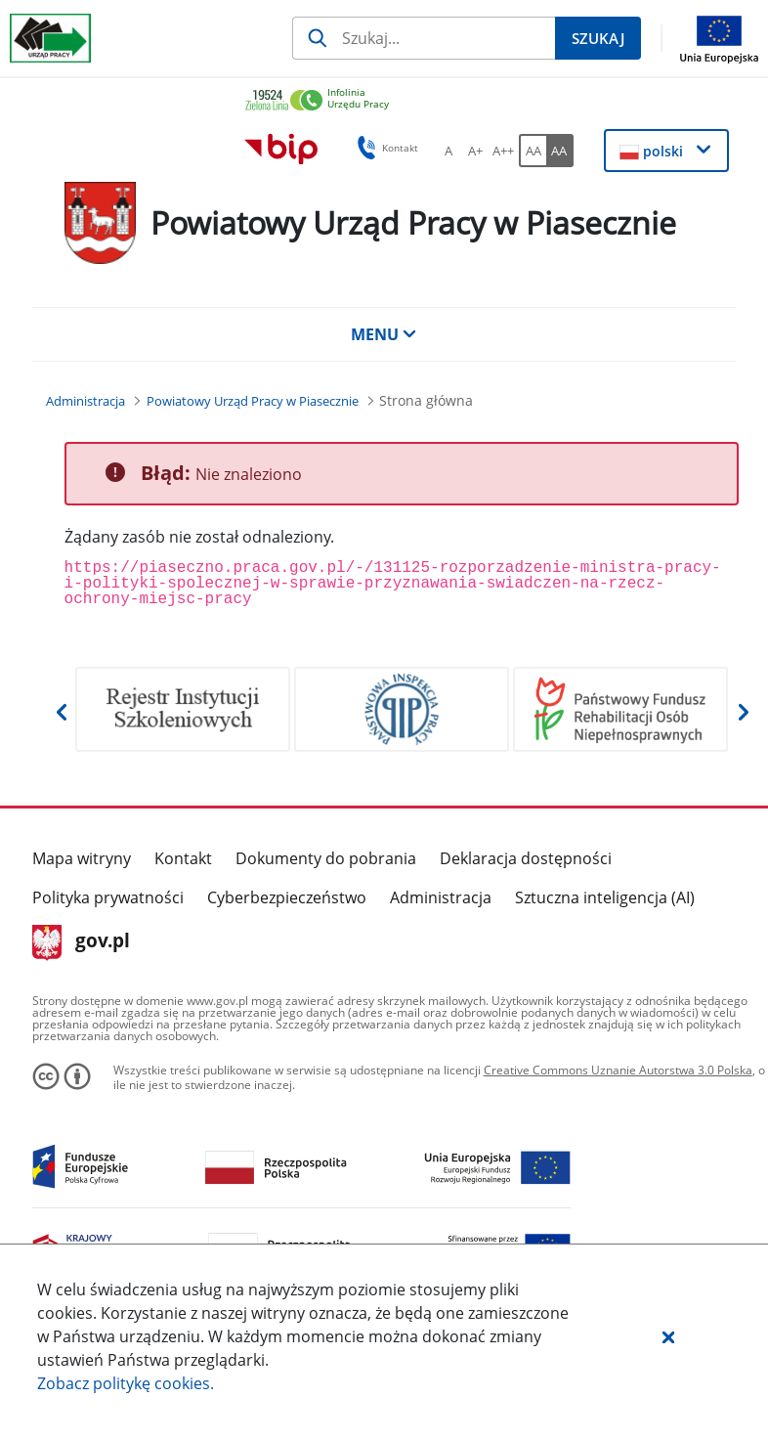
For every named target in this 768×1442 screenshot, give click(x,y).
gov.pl (81, 942)
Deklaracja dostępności (526, 858)
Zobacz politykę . (125, 1383)
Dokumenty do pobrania (325, 858)
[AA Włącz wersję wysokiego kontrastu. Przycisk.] (560, 150)
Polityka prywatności (108, 897)
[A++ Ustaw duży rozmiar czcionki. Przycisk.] (503, 150)
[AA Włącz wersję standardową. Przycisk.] (532, 150)
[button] (668, 1336)
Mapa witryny (81, 858)
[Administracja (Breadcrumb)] (85, 401)
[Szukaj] (423, 38)
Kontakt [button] (384, 147)
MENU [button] (384, 334)
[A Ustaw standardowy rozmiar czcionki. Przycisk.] (448, 150)
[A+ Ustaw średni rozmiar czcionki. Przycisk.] (476, 150)
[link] (485, 101)
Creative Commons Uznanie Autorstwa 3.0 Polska (618, 1070)
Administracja (440, 897)
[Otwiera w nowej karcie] (182, 709)
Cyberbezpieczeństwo (286, 897)
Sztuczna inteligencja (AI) (605, 897)
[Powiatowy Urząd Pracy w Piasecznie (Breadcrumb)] (253, 401)
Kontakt (183, 858)
